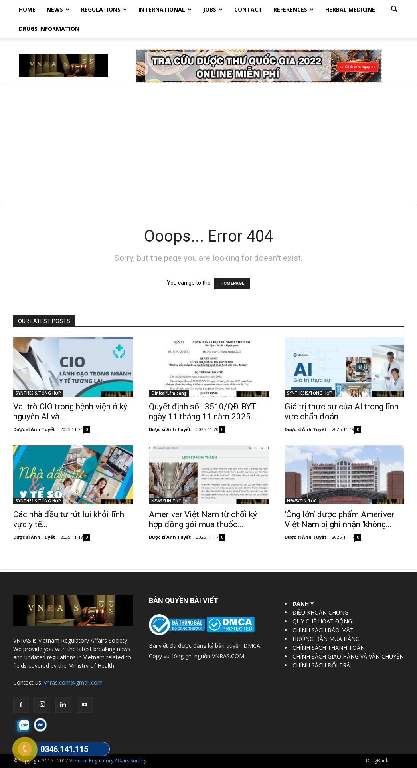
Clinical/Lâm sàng (169, 393)
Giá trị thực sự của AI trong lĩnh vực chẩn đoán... (342, 411)
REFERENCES (293, 9)
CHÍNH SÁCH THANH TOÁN (328, 647)
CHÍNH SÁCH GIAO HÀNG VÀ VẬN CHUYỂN (348, 656)
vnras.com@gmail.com (73, 682)
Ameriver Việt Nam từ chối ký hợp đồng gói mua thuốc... (203, 519)
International (165, 9)
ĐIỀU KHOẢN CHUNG (320, 612)
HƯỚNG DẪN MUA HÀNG (326, 639)
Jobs (213, 9)
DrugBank (377, 760)
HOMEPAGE (232, 283)
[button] (394, 10)
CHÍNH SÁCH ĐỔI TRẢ (321, 665)
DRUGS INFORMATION (49, 28)
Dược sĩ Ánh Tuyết (34, 429)
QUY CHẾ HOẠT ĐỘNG (322, 621)
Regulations (104, 9)
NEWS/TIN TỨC (166, 501)
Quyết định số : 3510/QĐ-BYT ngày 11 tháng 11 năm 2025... (203, 411)
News (58, 9)
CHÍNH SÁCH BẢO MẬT (323, 630)
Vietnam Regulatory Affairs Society (107, 760)
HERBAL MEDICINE (350, 9)
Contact (248, 9)
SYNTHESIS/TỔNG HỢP (38, 393)
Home (27, 9)
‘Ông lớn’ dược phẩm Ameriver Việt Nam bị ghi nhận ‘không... (339, 519)
